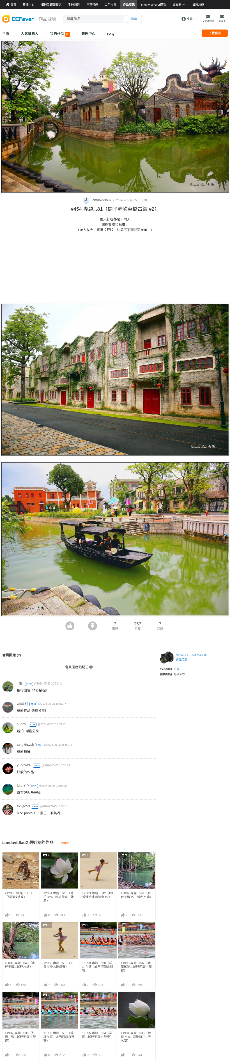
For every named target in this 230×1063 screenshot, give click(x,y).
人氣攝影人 (30, 34)
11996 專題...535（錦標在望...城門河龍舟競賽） (58, 1036)
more (65, 843)
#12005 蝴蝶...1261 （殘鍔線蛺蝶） (18, 895)
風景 (176, 669)
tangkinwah (25, 744)
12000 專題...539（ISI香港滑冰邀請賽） (58, 965)
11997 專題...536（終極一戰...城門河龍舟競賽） (20, 1036)
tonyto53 (23, 806)
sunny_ (22, 724)
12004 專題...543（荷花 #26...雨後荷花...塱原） (58, 897)
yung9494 (24, 765)
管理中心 (88, 34)
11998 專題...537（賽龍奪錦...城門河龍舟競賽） (136, 966)
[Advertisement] (115, 268)
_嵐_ (20, 683)
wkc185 (22, 703)
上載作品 (214, 33)
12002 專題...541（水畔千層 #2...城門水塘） (137, 895)
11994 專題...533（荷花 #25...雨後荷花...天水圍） (136, 1003)
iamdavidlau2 (98, 200)
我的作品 (60, 34)
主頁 (5, 34)
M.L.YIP (23, 785)
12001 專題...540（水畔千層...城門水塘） (20, 965)
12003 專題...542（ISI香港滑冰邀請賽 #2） (97, 895)
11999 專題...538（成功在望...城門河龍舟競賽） (97, 966)
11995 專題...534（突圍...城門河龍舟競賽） (97, 1002)
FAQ (111, 34)
